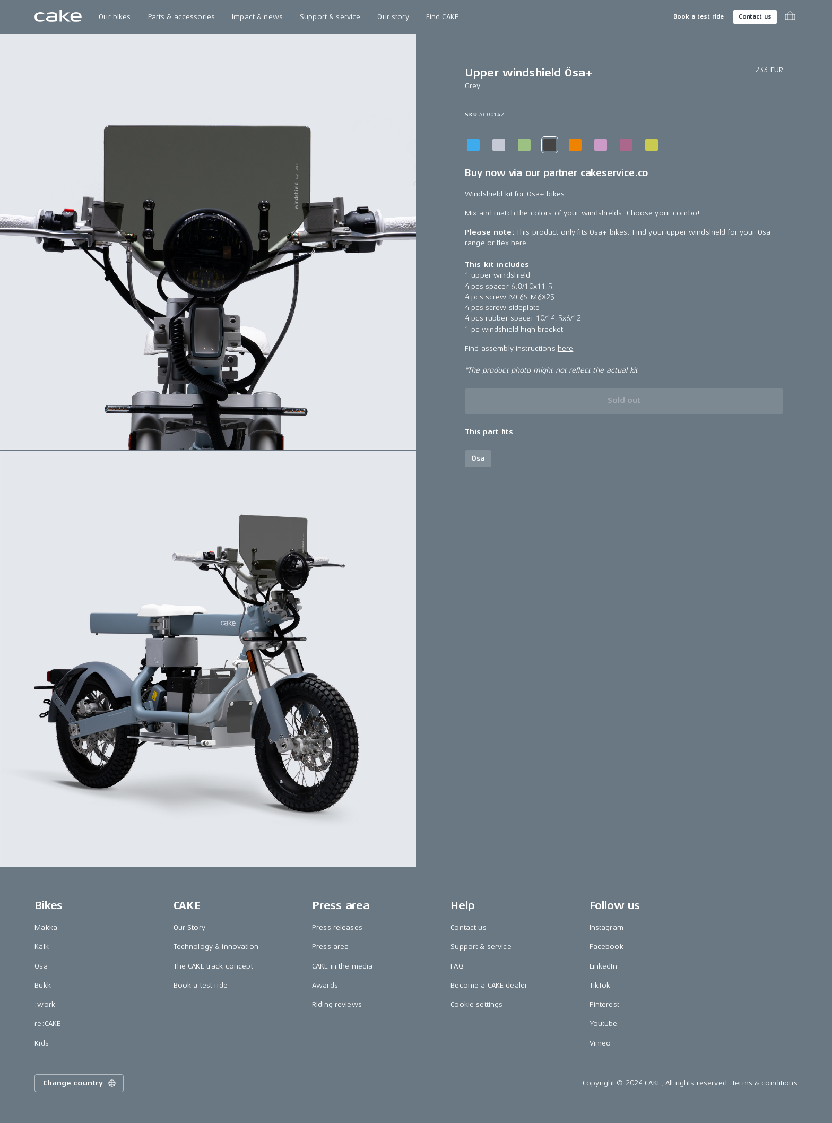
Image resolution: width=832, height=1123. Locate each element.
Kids (41, 1043)
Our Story (189, 927)
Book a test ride (698, 16)
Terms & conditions (765, 1083)
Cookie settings (476, 1004)
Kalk (41, 947)
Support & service (330, 17)
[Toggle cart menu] (790, 17)
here (519, 243)
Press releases (337, 927)
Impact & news (257, 17)
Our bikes (115, 17)
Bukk (42, 985)
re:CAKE (47, 1023)
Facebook (606, 947)
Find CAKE (442, 17)
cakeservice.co (614, 173)
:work (44, 1004)
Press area (330, 947)
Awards (325, 985)
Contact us (755, 16)
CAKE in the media (342, 966)
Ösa (40, 966)
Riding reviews (337, 1004)
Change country (80, 1083)
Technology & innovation (216, 947)
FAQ (456, 966)
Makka (45, 927)
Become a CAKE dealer (488, 985)
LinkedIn (603, 966)
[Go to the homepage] (58, 17)
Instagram (606, 927)
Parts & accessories (181, 17)
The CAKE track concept (213, 966)
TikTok (600, 985)
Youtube (604, 1023)
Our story (393, 17)
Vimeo (600, 1043)
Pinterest (604, 1004)
